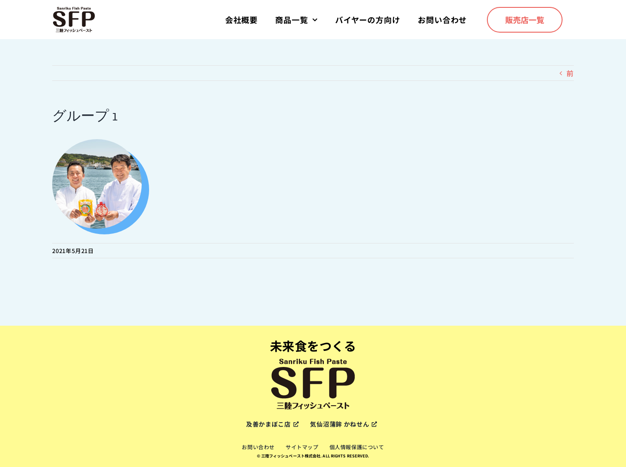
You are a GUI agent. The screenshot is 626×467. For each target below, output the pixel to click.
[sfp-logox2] (74, 9)
